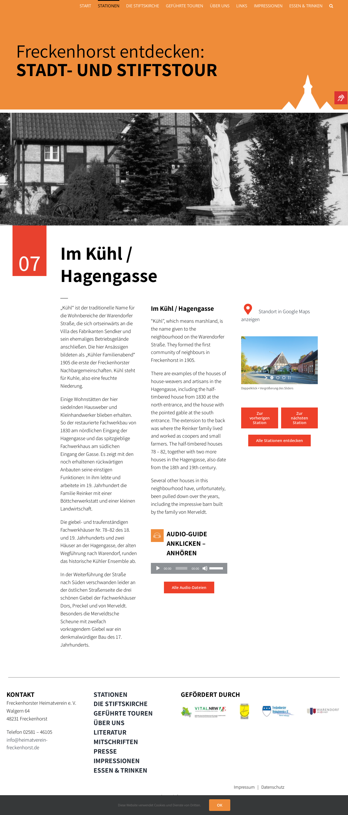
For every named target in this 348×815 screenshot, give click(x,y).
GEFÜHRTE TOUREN (123, 713)
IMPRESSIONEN (117, 760)
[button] (331, 5)
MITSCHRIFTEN (116, 741)
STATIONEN (111, 694)
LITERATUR (110, 732)
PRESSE (105, 751)
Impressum (244, 787)
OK (219, 805)
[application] (189, 568)
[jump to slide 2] (277, 377)
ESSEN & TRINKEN (120, 770)
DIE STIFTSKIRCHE (121, 703)
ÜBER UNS (109, 722)
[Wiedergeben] (158, 568)
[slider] (181, 568)
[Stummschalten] (205, 568)
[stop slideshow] (289, 377)
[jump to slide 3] (283, 377)
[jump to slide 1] (272, 377)
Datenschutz (272, 787)
